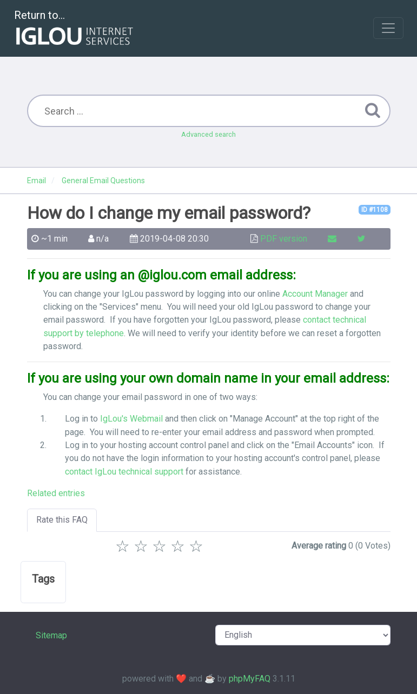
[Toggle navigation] (388, 28)
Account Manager (315, 294)
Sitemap (51, 635)
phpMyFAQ (249, 678)
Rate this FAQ (62, 520)
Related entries (56, 493)
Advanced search (208, 134)
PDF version (283, 238)
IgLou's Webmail (131, 418)
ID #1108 (374, 209)
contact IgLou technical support (124, 471)
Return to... (75, 29)
